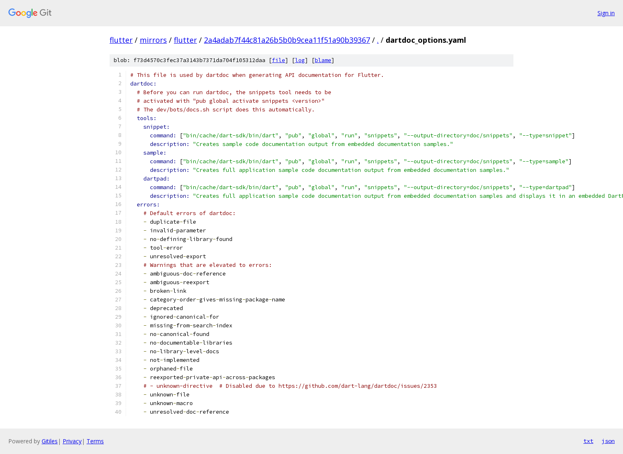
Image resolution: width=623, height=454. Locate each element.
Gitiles (50, 441)
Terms (95, 441)
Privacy (72, 441)
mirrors (153, 40)
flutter (121, 40)
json (608, 441)
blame (323, 60)
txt (588, 441)
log (300, 60)
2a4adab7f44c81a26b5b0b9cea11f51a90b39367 (287, 40)
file (278, 60)
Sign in (606, 13)
